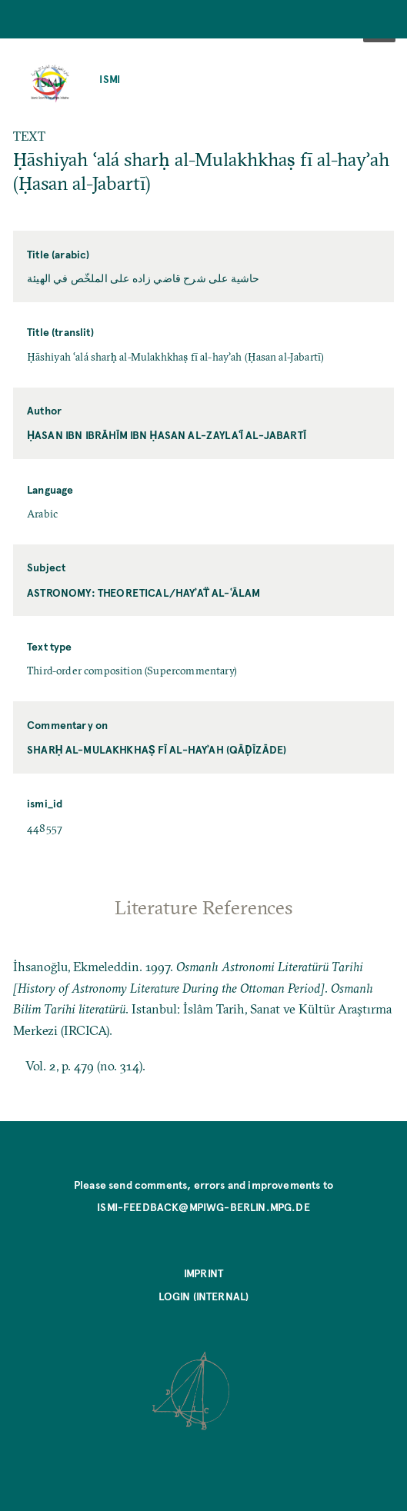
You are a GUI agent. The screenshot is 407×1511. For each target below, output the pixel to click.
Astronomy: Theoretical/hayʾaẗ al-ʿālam (143, 592)
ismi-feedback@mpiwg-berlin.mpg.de (203, 1207)
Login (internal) (203, 1296)
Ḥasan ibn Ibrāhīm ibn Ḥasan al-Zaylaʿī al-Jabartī (166, 435)
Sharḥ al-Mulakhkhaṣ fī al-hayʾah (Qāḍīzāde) (156, 749)
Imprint (203, 1273)
